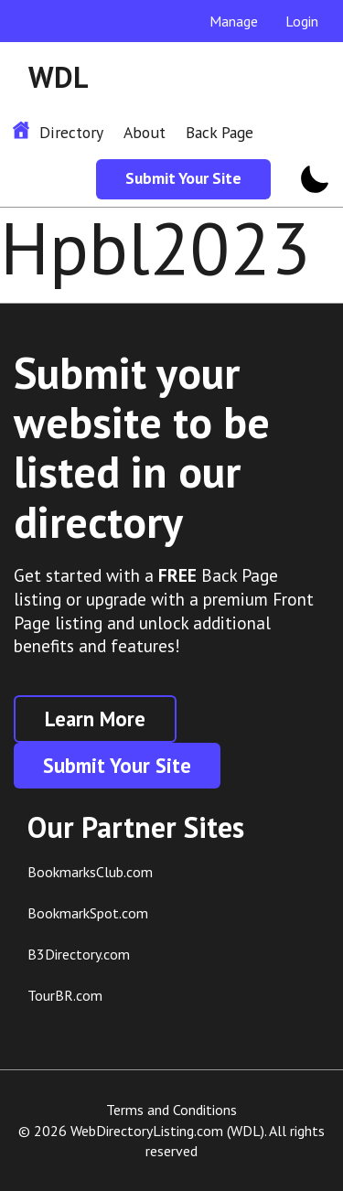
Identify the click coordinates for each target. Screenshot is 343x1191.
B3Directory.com (78, 954)
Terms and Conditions (171, 1109)
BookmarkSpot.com (87, 913)
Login (301, 21)
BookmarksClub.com (90, 872)
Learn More (95, 718)
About (144, 132)
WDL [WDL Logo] (58, 77)
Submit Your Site (183, 177)
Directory (71, 132)
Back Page (219, 132)
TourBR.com (64, 995)
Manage (233, 21)
